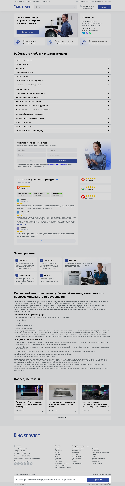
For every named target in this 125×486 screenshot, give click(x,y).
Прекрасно (98, 480)
